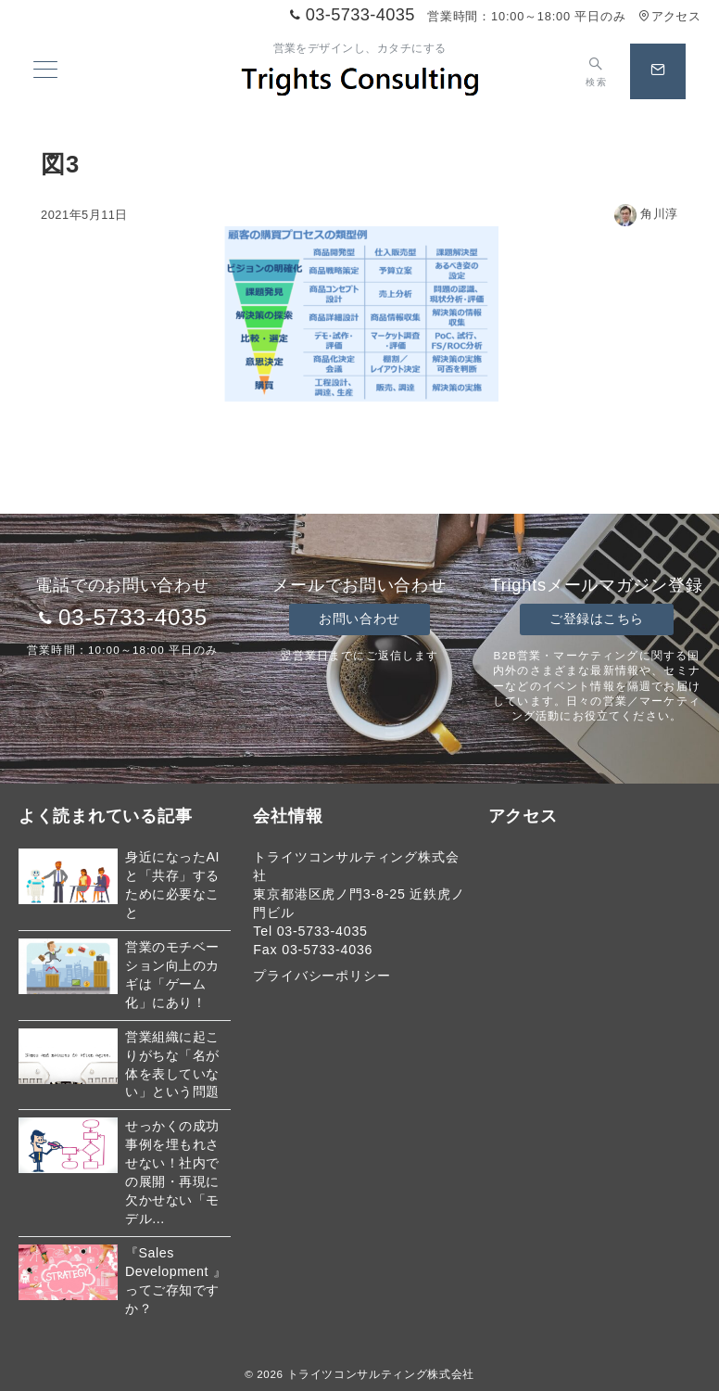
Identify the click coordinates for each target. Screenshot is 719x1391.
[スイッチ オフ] (596, 71)
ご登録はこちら (596, 618)
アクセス (669, 16)
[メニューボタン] (45, 71)
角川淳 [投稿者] (646, 214)
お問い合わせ (359, 618)
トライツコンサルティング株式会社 (380, 1374)
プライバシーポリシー (321, 975)
